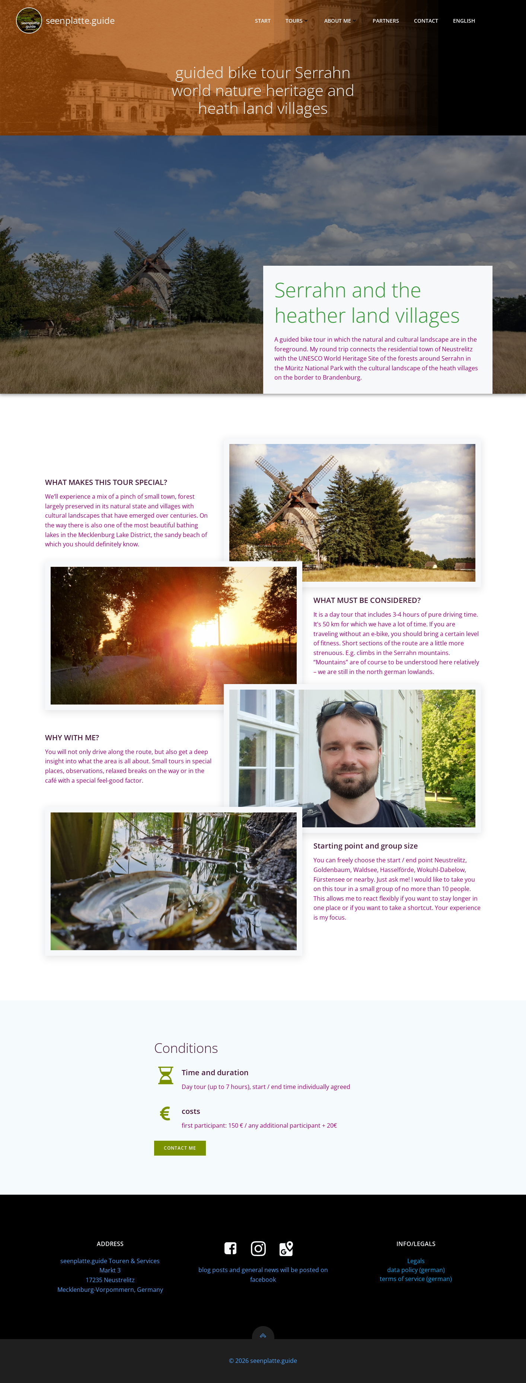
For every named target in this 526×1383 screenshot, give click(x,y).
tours (297, 20)
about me (341, 20)
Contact (426, 20)
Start (263, 20)
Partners (386, 20)
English (467, 20)
